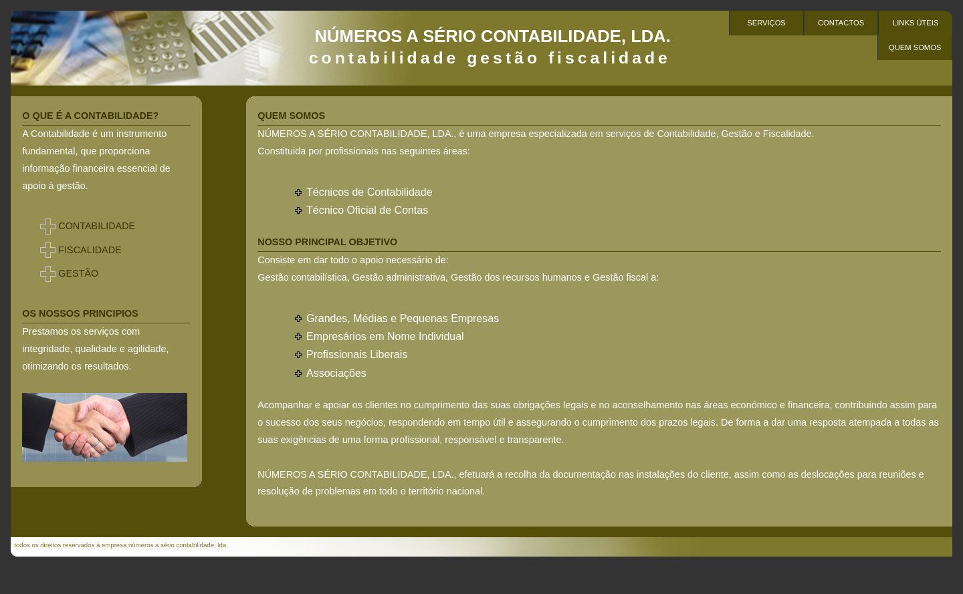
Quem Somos (915, 47)
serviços (766, 23)
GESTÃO (78, 273)
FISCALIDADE (89, 250)
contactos (841, 23)
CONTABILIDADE (96, 225)
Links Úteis (915, 23)
